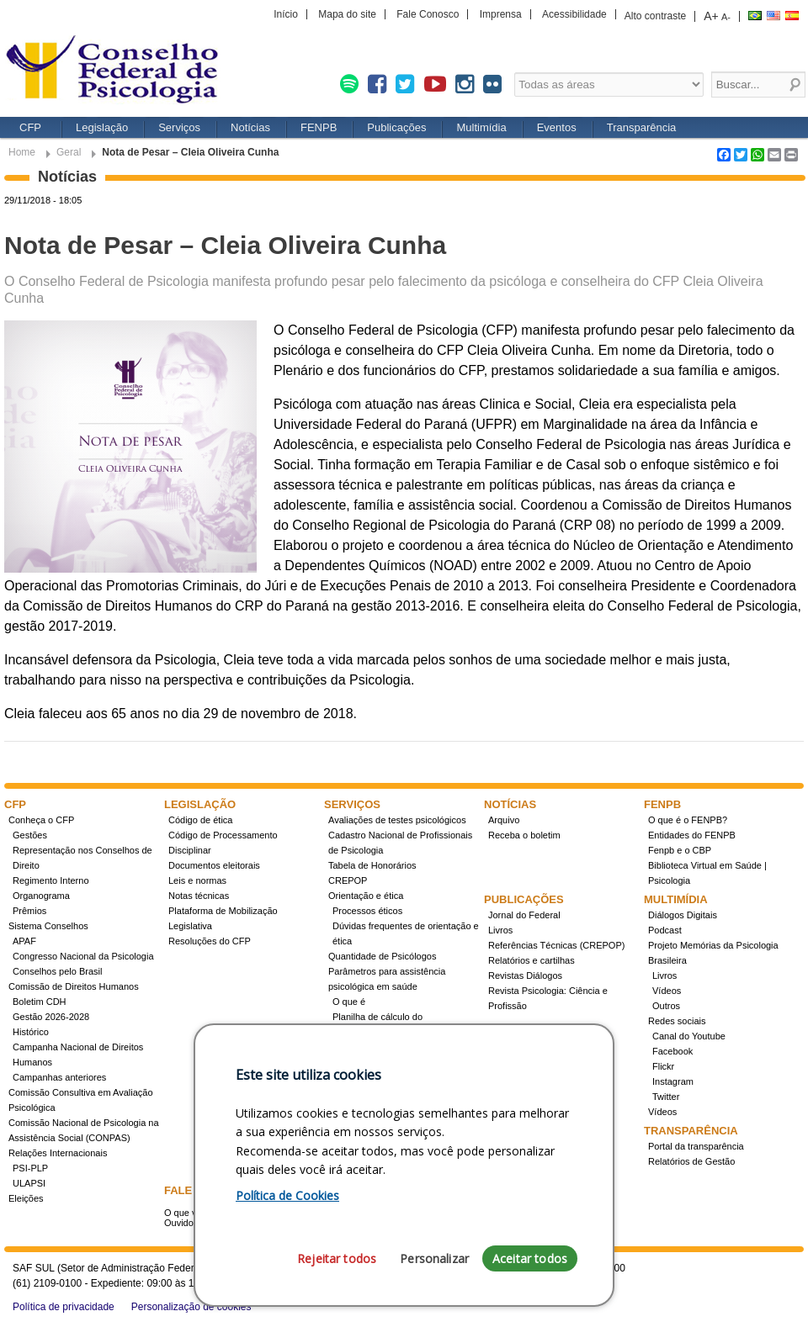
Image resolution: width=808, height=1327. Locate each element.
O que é (348, 1002)
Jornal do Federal (524, 915)
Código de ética (200, 820)
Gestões (30, 835)
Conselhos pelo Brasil (57, 971)
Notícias (250, 127)
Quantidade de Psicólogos (382, 956)
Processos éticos (367, 911)
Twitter (665, 1097)
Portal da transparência (696, 1146)
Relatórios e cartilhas (531, 960)
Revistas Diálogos (525, 975)
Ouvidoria (184, 1223)
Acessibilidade (574, 14)
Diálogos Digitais (682, 915)
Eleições (26, 1198)
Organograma (41, 896)
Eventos (557, 127)
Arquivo (503, 820)
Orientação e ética (365, 896)
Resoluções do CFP (209, 941)
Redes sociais (676, 1021)
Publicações (396, 127)
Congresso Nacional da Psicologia (83, 956)
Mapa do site (347, 14)
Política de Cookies (287, 1195)
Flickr (663, 1066)
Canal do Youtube (689, 1036)
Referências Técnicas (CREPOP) (556, 945)
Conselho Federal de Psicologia (117, 71)
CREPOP (347, 880)
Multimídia (481, 127)
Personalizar (434, 1258)
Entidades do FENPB (692, 835)
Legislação (102, 127)
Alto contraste (655, 16)
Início (286, 14)
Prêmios (29, 911)
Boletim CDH (39, 1002)
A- (726, 17)
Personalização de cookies (191, 1307)
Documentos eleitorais (214, 865)
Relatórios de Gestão (691, 1161)
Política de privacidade (63, 1307)
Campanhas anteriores (59, 1077)
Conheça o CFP (41, 820)
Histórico (31, 1032)
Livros (500, 930)
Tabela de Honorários (372, 865)
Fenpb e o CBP (679, 850)
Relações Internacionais (57, 1153)
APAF (24, 941)
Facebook (672, 1051)
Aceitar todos (529, 1258)
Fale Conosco (427, 14)
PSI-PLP (30, 1168)
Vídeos (666, 991)
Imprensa (501, 14)
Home (21, 152)
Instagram (673, 1081)
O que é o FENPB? (687, 820)
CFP (30, 127)
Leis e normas (197, 880)
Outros (666, 1006)
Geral (68, 152)
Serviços (179, 127)
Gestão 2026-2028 (51, 1017)
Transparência (642, 127)
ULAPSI (29, 1183)
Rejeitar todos (336, 1258)
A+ (711, 16)
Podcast (665, 930)
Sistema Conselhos (48, 926)
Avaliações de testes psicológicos (397, 820)
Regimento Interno (51, 880)
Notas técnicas (198, 896)
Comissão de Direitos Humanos (73, 986)
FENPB (318, 127)
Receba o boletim (524, 835)
